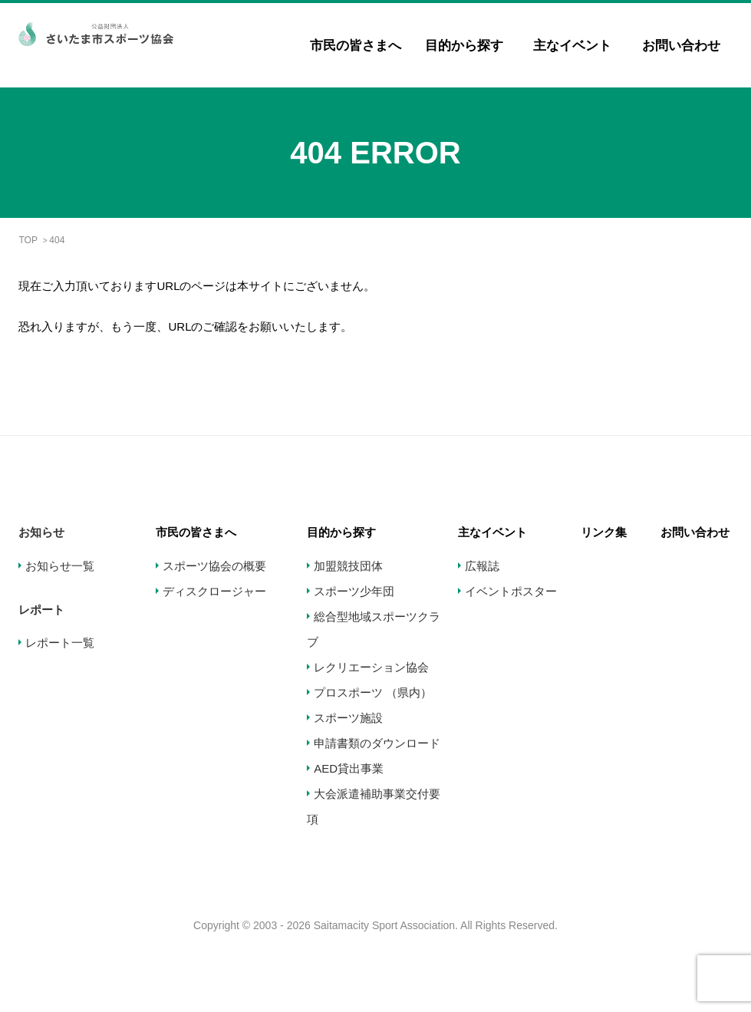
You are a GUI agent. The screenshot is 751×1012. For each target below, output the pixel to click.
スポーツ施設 (348, 717)
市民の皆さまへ (355, 45)
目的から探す (464, 45)
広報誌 (482, 565)
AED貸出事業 (349, 768)
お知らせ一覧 (59, 565)
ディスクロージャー (214, 591)
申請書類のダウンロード (377, 743)
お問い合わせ (681, 45)
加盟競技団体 (348, 565)
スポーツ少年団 (354, 591)
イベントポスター (511, 591)
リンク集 (604, 532)
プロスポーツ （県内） (373, 692)
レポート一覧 (59, 642)
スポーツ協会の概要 (214, 565)
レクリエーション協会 (371, 667)
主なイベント (572, 45)
